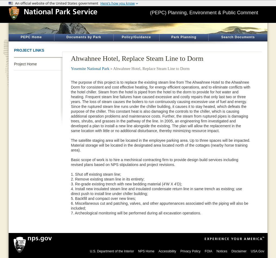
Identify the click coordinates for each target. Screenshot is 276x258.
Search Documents (238, 37)
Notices (221, 251)
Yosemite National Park (90, 68)
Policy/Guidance (136, 37)
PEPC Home (31, 37)
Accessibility (167, 251)
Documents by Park (83, 37)
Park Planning (183, 37)
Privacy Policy (190, 251)
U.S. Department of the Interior (112, 251)
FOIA (208, 251)
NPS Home (146, 251)
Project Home (25, 64)
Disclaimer (239, 251)
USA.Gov (257, 251)
